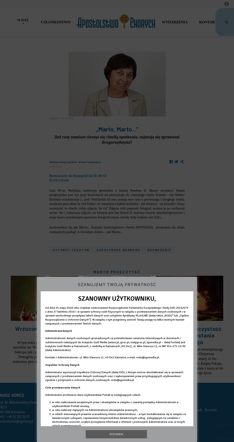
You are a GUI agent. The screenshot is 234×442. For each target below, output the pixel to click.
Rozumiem (116, 434)
